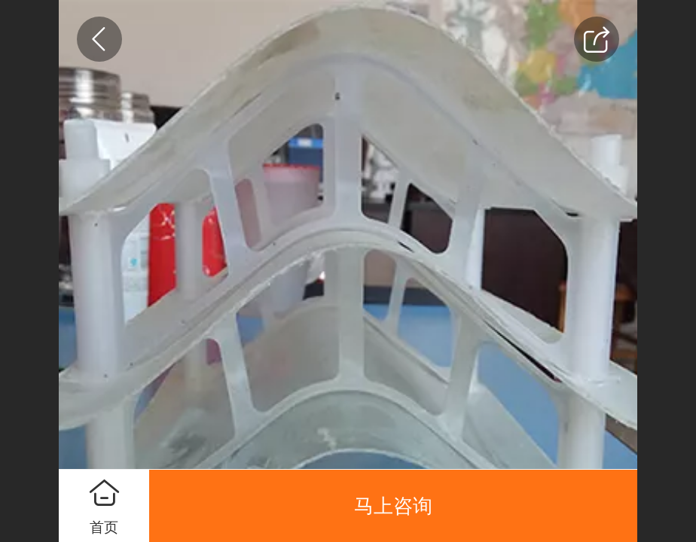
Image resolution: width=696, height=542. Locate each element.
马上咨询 (393, 506)
